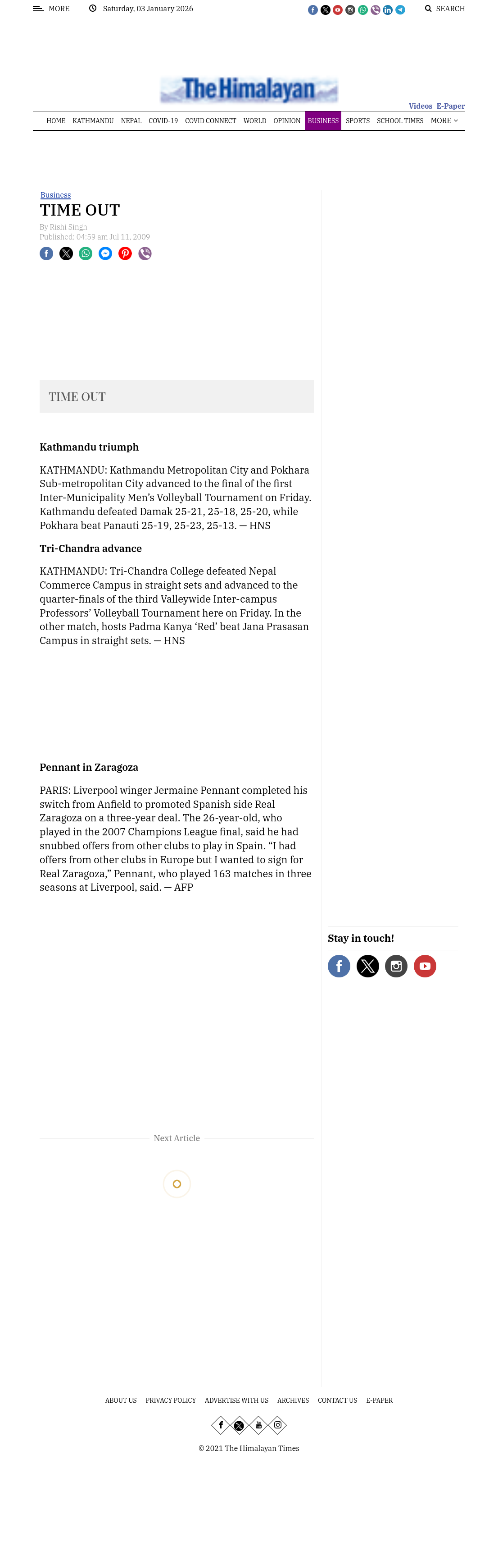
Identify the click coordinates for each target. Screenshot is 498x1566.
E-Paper (450, 106)
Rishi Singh (69, 226)
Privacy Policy (171, 1400)
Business (56, 194)
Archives (293, 1400)
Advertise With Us (236, 1400)
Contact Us (337, 1400)
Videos (421, 106)
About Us (121, 1400)
